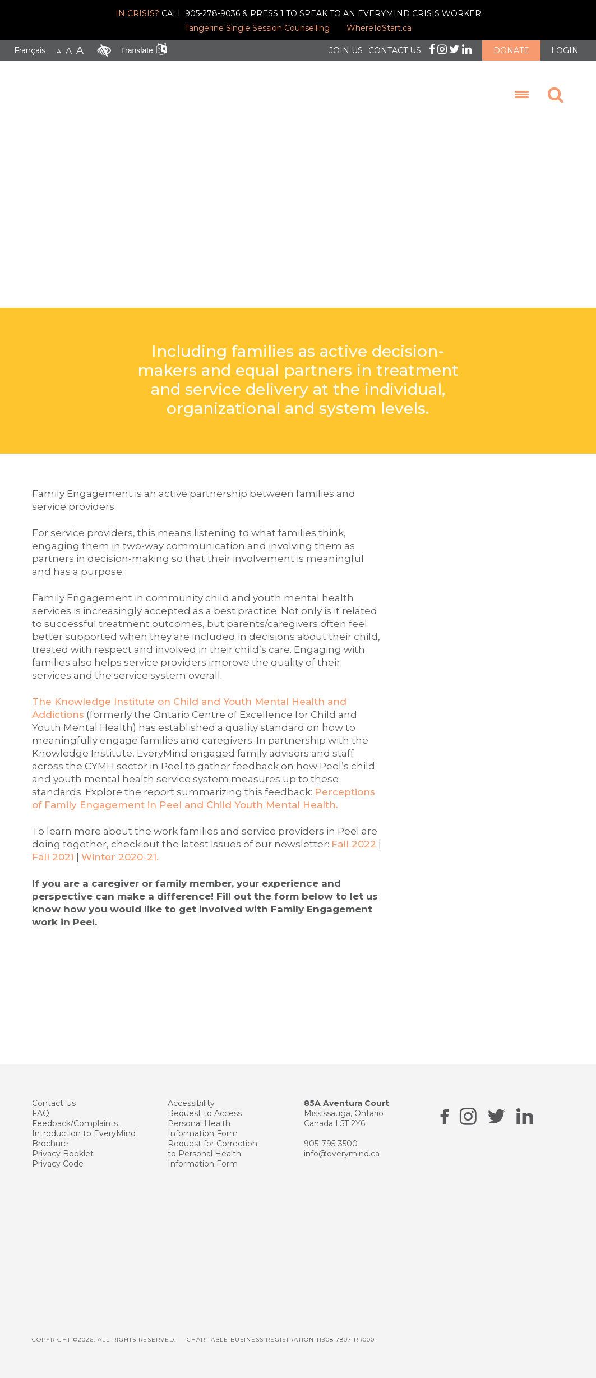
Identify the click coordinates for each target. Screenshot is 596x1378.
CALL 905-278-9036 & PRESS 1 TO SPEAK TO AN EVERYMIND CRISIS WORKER (298, 13)
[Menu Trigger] (521, 94)
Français (29, 50)
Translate (137, 50)
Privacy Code (58, 1164)
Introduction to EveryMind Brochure (84, 1138)
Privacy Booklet (63, 1154)
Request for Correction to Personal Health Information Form (212, 1154)
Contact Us (54, 1103)
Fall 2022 (353, 844)
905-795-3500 (331, 1144)
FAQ (40, 1113)
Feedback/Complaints (75, 1123)
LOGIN (565, 50)
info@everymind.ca (342, 1154)
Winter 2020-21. (120, 857)
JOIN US (346, 50)
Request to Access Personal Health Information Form (205, 1123)
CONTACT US (394, 50)
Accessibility (191, 1103)
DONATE (511, 50)
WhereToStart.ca (379, 28)
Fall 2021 (53, 857)
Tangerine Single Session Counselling (257, 28)
